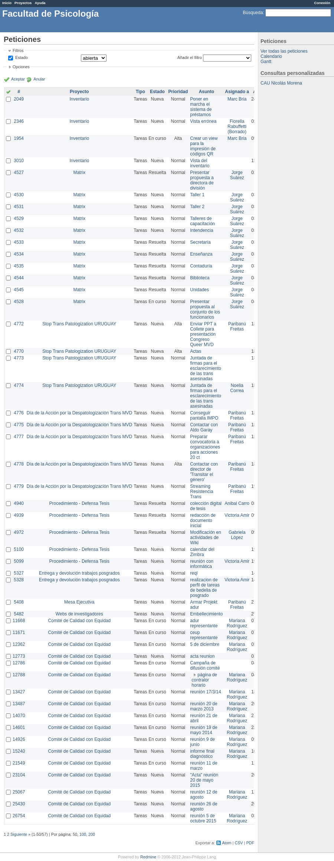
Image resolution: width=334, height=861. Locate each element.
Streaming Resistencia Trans (201, 491)
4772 (19, 323)
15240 (19, 751)
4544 (19, 277)
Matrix (79, 172)
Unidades (199, 289)
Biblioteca (199, 277)
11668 (19, 620)
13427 (19, 691)
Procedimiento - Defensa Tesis (79, 503)
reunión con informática (201, 564)
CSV (239, 843)
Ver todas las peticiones (284, 51)
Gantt (266, 61)
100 (82, 834)
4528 (19, 301)
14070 (19, 715)
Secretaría (200, 242)
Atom (226, 843)
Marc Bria (236, 99)
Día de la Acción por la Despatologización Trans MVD (79, 412)
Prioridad (178, 91)
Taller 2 (197, 206)
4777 (19, 436)
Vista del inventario (199, 163)
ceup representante (203, 635)
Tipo (140, 91)
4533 (19, 242)
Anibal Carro (237, 503)
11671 (19, 632)
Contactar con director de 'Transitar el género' (204, 471)
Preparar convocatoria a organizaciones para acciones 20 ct (205, 447)
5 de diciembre (204, 644)
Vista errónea (203, 121)
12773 (19, 656)
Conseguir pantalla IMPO (204, 415)
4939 (19, 515)
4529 (19, 218)
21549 (19, 763)
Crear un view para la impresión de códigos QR (203, 146)
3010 (19, 160)
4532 (19, 230)
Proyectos (23, 3)
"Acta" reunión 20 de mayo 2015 (204, 780)
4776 (19, 412)
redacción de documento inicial (203, 520)
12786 (19, 663)
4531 (19, 206)
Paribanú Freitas (237, 326)
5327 (19, 573)
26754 (19, 815)
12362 (19, 644)
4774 (19, 385)
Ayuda (40, 3)
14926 (19, 739)
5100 (19, 549)
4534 (19, 254)
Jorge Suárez (237, 175)
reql (193, 573)
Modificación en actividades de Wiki (205, 537)
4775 (19, 424)
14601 (19, 727)
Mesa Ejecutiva (79, 602)
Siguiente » (20, 834)
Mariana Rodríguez (237, 623)
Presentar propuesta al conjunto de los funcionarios (205, 309)
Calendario (271, 56)
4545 (19, 289)
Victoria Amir (237, 515)
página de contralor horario (204, 680)
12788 (19, 674)
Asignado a (237, 91)
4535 (19, 266)
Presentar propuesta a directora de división (201, 180)
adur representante (203, 623)
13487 (19, 703)
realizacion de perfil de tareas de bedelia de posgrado (204, 587)
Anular (39, 79)
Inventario (79, 99)
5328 (19, 579)
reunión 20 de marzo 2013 (203, 706)
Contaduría (201, 266)
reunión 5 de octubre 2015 (203, 818)
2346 (19, 121)
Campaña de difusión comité (205, 665)
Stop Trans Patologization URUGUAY (79, 323)
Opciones (21, 67)
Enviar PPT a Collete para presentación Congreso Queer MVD (203, 334)
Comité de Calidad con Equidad (79, 620)
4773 (19, 358)
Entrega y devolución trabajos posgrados (79, 573)
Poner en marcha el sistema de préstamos (201, 106)
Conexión (322, 3)
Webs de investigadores (79, 614)
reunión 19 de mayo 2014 (203, 730)
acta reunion (202, 656)
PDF (250, 843)
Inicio (7, 3)
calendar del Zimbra (202, 552)
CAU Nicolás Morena (281, 83)
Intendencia (201, 230)
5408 (19, 602)
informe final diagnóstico (202, 754)
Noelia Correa (237, 388)
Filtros (18, 50)
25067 (19, 792)
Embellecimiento (206, 614)
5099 (19, 561)
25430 (19, 803)
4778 (19, 464)
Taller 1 (197, 194)
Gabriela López (237, 535)
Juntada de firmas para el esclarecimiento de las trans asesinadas (205, 368)
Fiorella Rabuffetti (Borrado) (236, 126)
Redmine (148, 857)
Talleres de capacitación (202, 221)
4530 (19, 194)
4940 (19, 503)
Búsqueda (253, 12)
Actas (195, 351)
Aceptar (18, 79)
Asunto (206, 91)
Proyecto (79, 91)
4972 (19, 532)
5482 (19, 614)
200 (91, 834)
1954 (19, 138)
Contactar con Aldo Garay (204, 427)
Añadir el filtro (189, 57)
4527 (19, 172)
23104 (19, 775)
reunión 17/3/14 (205, 691)
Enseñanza (201, 254)
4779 (19, 486)
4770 (19, 351)
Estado (21, 57)
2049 (19, 99)
